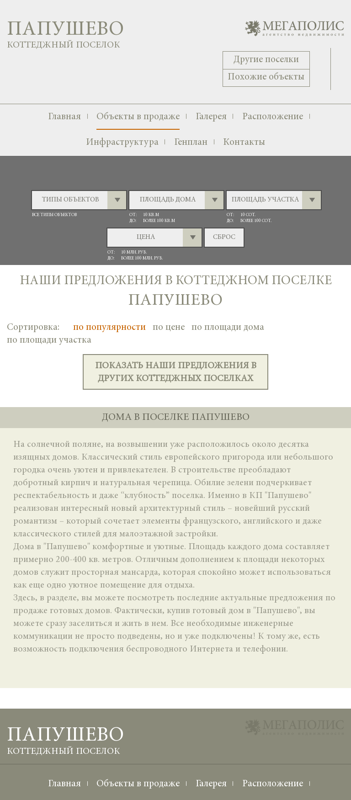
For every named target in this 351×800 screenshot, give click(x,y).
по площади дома (227, 328)
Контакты (244, 143)
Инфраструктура (122, 143)
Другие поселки (266, 60)
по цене (169, 328)
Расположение (272, 117)
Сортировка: (33, 328)
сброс (224, 237)
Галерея (211, 117)
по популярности (109, 328)
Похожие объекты (266, 77)
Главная (64, 117)
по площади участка (49, 340)
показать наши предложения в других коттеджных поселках (175, 372)
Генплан (190, 143)
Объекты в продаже (138, 117)
